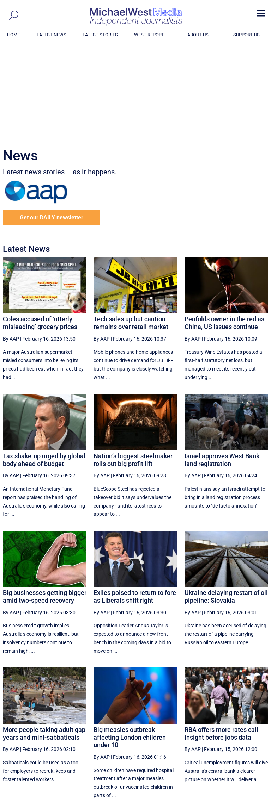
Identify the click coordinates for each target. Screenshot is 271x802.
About (217, 797)
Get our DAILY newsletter (51, 121)
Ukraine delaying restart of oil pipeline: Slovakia (226, 500)
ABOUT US (198, 34)
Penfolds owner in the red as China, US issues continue (224, 227)
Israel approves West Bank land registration (222, 364)
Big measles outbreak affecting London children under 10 (130, 641)
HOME (13, 34)
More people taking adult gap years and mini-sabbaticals (44, 637)
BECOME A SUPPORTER (236, 757)
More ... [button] (249, 730)
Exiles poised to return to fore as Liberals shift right (135, 500)
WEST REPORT (149, 34)
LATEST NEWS (51, 34)
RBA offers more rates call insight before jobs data (221, 637)
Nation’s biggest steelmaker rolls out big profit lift (133, 364)
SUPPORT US (246, 34)
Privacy (256, 797)
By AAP (11, 243)
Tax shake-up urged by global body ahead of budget (44, 364)
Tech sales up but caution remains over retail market (131, 227)
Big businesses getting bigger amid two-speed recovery (44, 500)
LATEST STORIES (100, 34)
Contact (235, 797)
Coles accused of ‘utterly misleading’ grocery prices (40, 227)
